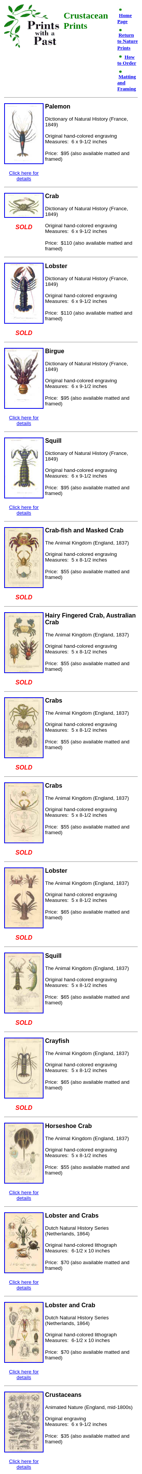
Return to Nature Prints (127, 41)
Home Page (124, 18)
